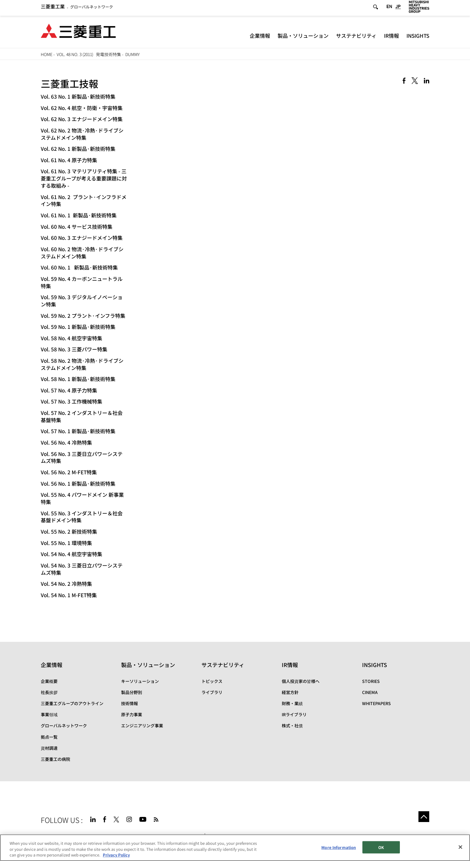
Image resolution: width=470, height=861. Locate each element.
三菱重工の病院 (55, 759)
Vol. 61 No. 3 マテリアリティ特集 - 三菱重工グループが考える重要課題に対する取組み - (84, 178)
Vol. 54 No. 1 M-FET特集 (69, 595)
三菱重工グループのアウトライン (72, 703)
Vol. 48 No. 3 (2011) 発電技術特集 (89, 54)
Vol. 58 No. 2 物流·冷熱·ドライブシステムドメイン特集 (82, 364)
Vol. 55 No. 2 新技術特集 (69, 531)
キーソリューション (140, 681)
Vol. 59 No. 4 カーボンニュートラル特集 (82, 282)
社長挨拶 (49, 692)
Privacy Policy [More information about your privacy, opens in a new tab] (116, 855)
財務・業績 (292, 703)
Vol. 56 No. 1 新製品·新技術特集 (78, 483)
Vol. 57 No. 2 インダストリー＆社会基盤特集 (82, 416)
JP (398, 8)
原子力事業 (131, 714)
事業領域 (49, 714)
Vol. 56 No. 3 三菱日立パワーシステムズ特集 (82, 457)
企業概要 (49, 681)
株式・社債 (292, 725)
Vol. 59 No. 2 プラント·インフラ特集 (83, 315)
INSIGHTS (417, 37)
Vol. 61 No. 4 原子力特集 (69, 160)
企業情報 (260, 37)
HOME (46, 54)
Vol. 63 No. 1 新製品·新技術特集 (78, 96)
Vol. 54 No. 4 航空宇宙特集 (71, 554)
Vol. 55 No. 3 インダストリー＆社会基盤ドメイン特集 (82, 516)
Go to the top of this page (422, 818)
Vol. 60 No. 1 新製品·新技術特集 (79, 267)
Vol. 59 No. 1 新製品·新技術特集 (78, 326)
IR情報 (391, 37)
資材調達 (49, 748)
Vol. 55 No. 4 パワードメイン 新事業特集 (82, 498)
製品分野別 (131, 692)
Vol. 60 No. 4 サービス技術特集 (76, 226)
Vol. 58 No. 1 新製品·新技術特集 (78, 379)
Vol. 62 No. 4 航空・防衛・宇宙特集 (82, 108)
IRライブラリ (294, 714)
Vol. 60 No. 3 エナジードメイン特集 (82, 237)
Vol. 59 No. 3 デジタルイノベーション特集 (82, 300)
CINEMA (370, 692)
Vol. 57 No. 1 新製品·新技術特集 (78, 431)
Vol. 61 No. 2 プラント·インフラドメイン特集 (83, 200)
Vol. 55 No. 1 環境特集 (66, 543)
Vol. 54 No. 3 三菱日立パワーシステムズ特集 (82, 569)
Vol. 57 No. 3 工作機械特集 (71, 401)
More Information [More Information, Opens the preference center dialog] (338, 847)
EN (389, 8)
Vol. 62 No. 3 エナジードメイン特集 (82, 119)
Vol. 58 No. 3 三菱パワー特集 (74, 349)
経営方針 (290, 692)
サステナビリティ (356, 37)
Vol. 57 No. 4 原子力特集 (69, 390)
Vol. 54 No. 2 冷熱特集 (66, 583)
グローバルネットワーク (77, 9)
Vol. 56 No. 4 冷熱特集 (66, 442)
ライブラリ (211, 692)
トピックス (211, 681)
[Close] (460, 847)
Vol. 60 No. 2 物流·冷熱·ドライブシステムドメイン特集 (82, 252)
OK (381, 847)
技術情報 (129, 703)
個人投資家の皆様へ (301, 681)
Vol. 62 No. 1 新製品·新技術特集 (78, 148)
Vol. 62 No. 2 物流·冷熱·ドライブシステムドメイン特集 (82, 134)
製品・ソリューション (303, 37)
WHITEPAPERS (376, 703)
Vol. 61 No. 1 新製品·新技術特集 (79, 215)
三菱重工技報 (69, 83)
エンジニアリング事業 (142, 725)
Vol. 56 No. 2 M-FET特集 (69, 472)
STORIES (371, 681)
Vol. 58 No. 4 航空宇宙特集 (71, 338)
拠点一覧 (49, 737)
